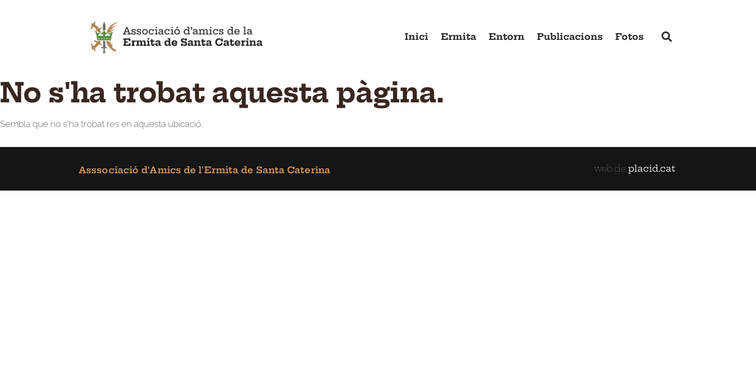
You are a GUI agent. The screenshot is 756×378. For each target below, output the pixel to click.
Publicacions (570, 36)
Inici (416, 36)
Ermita (458, 36)
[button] (666, 36)
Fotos (629, 36)
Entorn (506, 36)
